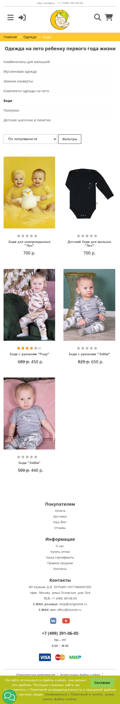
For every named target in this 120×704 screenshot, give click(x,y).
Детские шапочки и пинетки (27, 120)
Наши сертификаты (60, 557)
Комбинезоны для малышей (27, 61)
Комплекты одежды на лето (26, 91)
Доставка (60, 516)
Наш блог (60, 522)
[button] (9, 696)
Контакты (60, 569)
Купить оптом (60, 552)
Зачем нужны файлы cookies (80, 675)
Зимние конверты (18, 81)
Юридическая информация (35, 675)
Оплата (60, 511)
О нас (60, 546)
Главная (10, 37)
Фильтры (69, 139)
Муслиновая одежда (20, 71)
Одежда (30, 37)
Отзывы (60, 528)
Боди (8, 100)
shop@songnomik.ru (73, 604)
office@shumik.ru (69, 610)
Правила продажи (60, 563)
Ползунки (11, 110)
